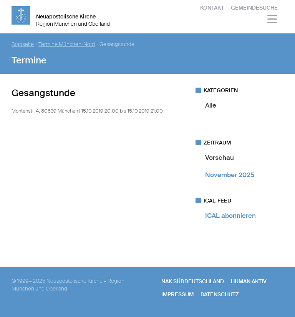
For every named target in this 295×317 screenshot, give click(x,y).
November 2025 (229, 175)
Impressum (177, 294)
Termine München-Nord (66, 44)
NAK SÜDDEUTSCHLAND (192, 281)
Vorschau (219, 157)
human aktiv (249, 281)
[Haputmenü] (272, 20)
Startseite (23, 44)
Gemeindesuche (254, 7)
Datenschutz (220, 294)
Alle (210, 105)
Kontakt (212, 7)
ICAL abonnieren (230, 215)
